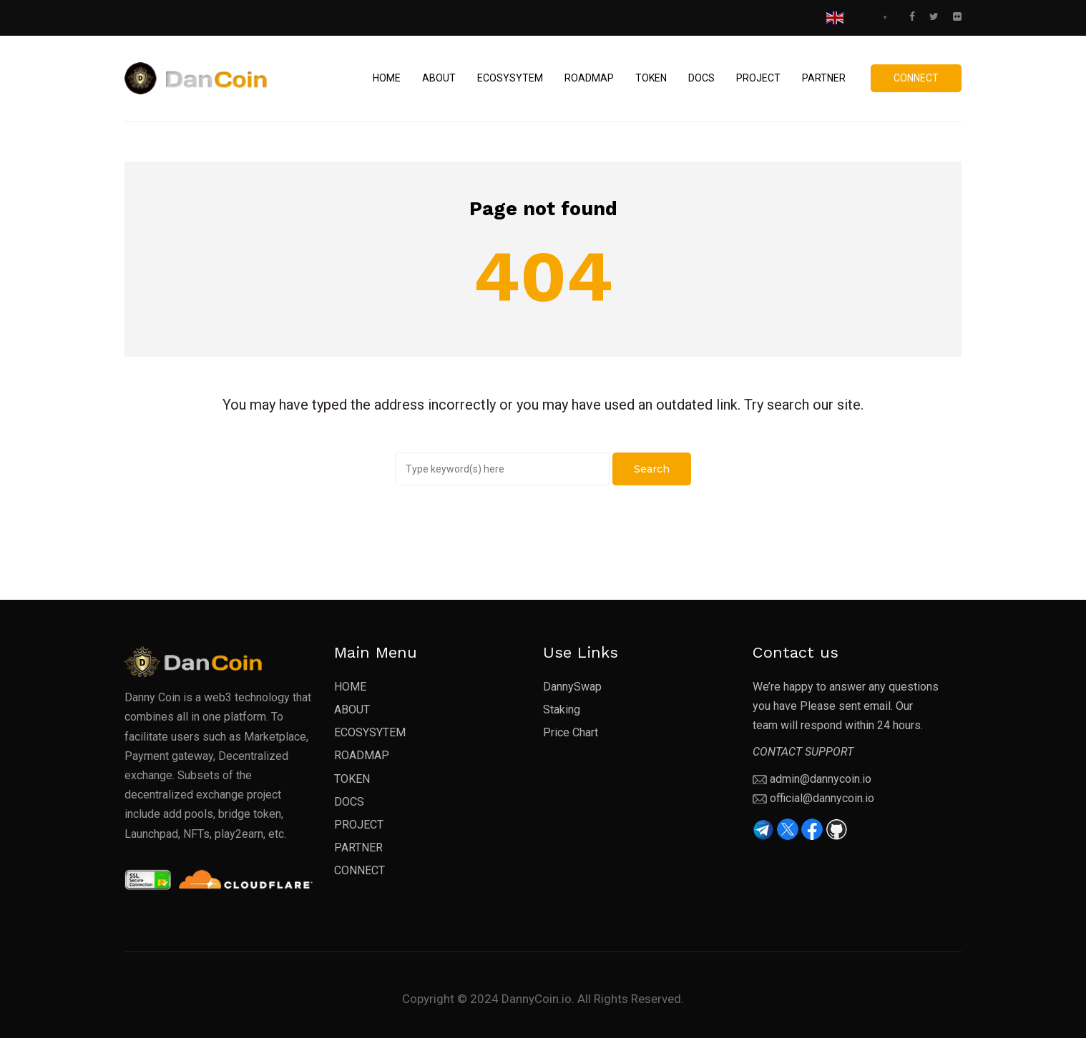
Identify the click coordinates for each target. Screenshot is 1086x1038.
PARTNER (358, 847)
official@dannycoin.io (822, 798)
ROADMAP (361, 755)
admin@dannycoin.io (820, 779)
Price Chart (780, 16)
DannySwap (650, 16)
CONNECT (359, 870)
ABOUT (352, 709)
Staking (716, 16)
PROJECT (358, 824)
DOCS (349, 802)
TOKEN (352, 779)
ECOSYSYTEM (370, 732)
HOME (350, 686)
